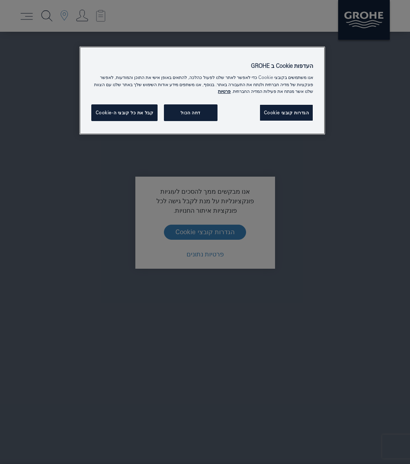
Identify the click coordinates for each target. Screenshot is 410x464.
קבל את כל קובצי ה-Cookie (125, 112)
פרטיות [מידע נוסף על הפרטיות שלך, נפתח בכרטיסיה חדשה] (224, 91)
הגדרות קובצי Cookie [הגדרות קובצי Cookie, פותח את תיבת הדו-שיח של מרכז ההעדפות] (286, 112)
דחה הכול (190, 112)
